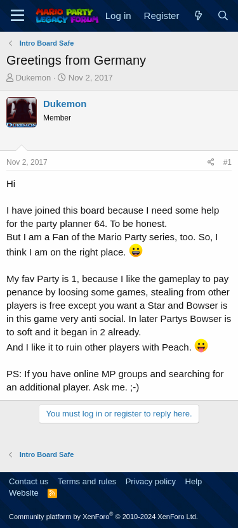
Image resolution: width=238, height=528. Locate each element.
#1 (227, 162)
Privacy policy (151, 481)
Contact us (28, 481)
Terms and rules (87, 481)
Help (193, 481)
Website (24, 493)
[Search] (223, 15)
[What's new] (197, 15)
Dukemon (33, 77)
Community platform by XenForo (103, 516)
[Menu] (17, 16)
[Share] (211, 162)
